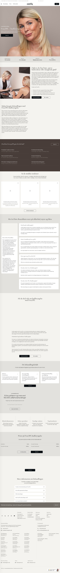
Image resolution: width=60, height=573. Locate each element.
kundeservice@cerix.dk (7, 530)
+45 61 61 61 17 (5, 528)
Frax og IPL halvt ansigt (4, 446)
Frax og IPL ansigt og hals (35, 446)
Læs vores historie (14, 408)
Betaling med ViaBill (39, 519)
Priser (10, 3)
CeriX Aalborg (26, 545)
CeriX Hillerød (26, 537)
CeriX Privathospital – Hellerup (54, 533)
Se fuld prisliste (23, 451)
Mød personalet (19, 516)
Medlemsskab (49, 514)
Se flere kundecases (30, 210)
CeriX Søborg (15, 545)
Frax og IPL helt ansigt (34, 444)
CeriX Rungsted (3, 545)
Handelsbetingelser (30, 516)
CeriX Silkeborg (26, 549)
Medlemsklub (15, 3)
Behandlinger (5, 3)
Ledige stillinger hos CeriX (21, 518)
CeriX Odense (3, 554)
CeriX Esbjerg (15, 549)
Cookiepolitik (29, 515)
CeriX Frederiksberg (16, 533)
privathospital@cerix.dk (44, 530)
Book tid (6, 35)
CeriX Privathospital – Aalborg (42, 538)
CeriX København (4, 533)
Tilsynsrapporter (20, 514)
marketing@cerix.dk (6, 562)
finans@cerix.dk (20, 562)
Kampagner (38, 514)
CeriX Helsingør (26, 541)
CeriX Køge (3, 537)
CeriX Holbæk (15, 537)
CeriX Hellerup (26, 533)
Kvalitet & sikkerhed (20, 515)
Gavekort (48, 516)
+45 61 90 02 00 (42, 528)
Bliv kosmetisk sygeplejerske (40, 518)
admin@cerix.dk (32, 562)
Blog (47, 515)
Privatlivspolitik (29, 514)
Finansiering (38, 516)
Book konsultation (36, 97)
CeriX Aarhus (3, 549)
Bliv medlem (46, 97)
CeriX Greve (3, 541)
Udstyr (37, 515)
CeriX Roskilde (15, 541)
